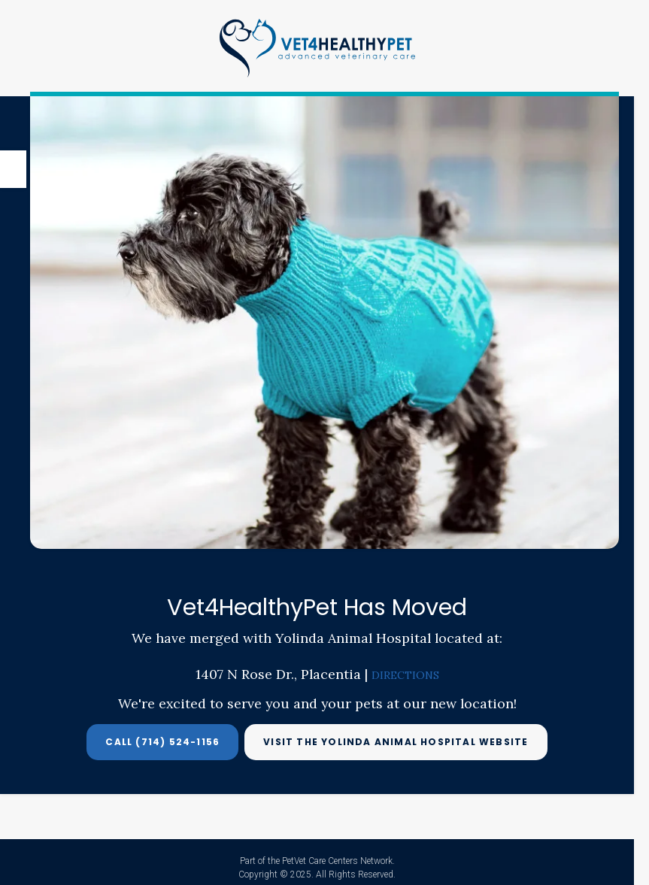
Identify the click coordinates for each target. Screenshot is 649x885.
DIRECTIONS (405, 675)
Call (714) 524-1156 (162, 741)
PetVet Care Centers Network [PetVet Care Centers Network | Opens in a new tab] (337, 861)
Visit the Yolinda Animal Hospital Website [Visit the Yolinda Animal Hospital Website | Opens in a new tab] (395, 741)
